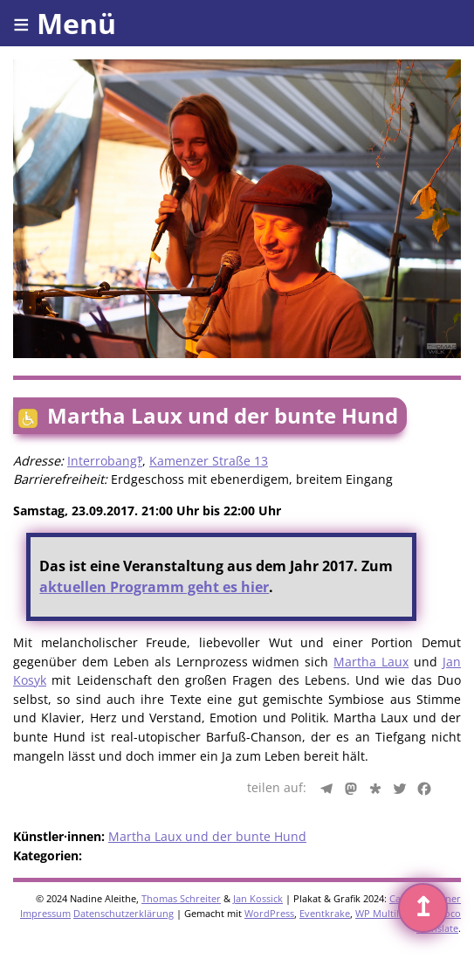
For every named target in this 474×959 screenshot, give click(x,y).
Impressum (45, 913)
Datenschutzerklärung (123, 913)
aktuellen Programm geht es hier (154, 587)
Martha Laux (371, 661)
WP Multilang (385, 913)
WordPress (269, 913)
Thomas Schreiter (181, 898)
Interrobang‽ (104, 460)
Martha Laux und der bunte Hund (207, 836)
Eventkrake (324, 913)
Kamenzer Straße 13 (208, 460)
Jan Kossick (258, 898)
